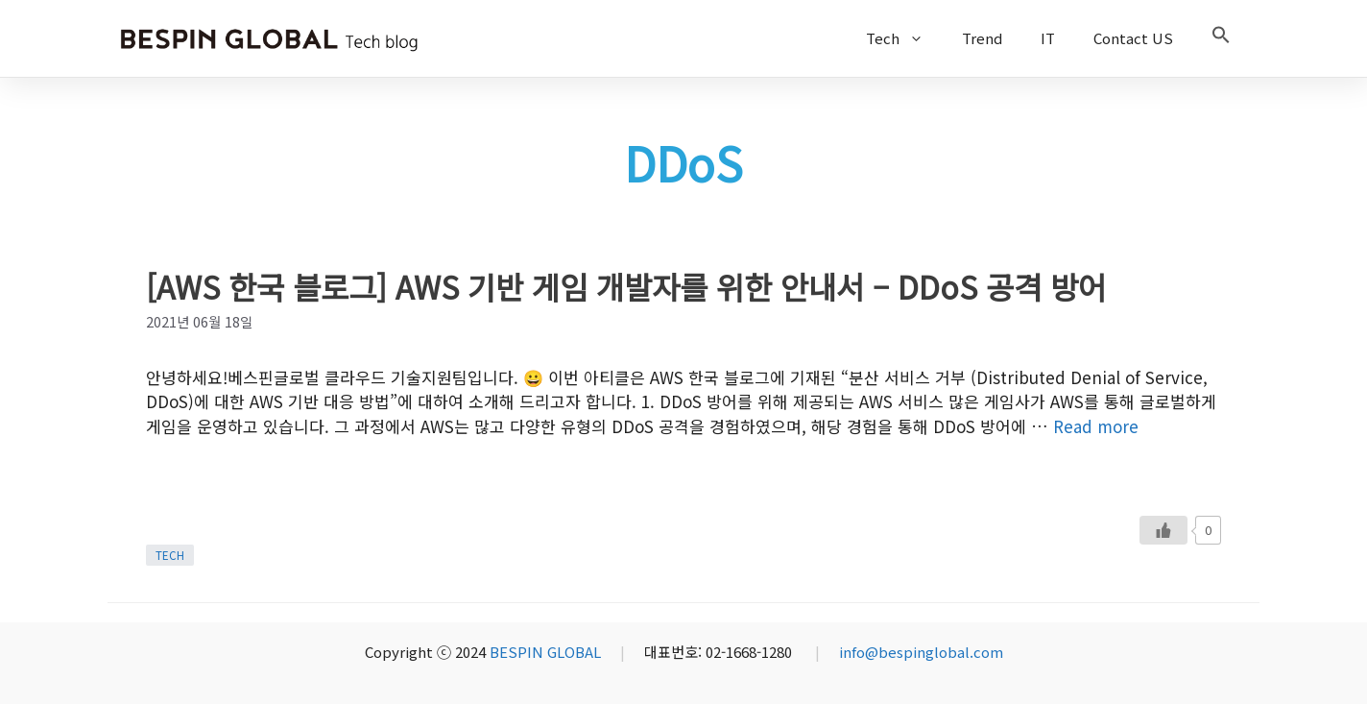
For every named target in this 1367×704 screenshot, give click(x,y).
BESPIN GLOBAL (545, 652)
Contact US (1133, 38)
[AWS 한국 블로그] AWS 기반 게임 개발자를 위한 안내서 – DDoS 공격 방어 (626, 286)
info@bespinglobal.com (921, 652)
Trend (982, 38)
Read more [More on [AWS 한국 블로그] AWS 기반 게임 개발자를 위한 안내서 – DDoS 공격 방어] (1096, 426)
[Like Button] (1163, 530)
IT (1048, 38)
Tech (904, 38)
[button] (1221, 38)
